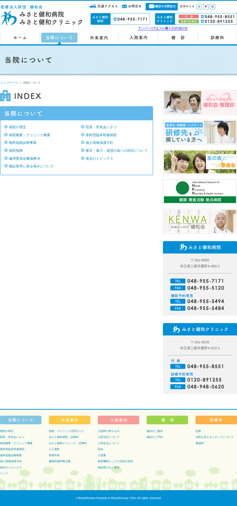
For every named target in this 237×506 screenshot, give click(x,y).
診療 (198, 431)
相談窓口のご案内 (108, 467)
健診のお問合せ (162, 6)
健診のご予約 (155, 436)
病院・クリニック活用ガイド (66, 431)
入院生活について (108, 443)
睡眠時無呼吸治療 (60, 461)
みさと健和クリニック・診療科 (68, 443)
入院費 (102, 455)
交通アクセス (103, 6)
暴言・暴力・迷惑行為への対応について (117, 150)
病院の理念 (17, 127)
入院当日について (108, 436)
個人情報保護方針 (99, 143)
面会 (100, 449)
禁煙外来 (54, 455)
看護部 (200, 443)
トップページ (9, 82)
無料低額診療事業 (23, 143)
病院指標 (16, 150)
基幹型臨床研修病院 (101, 135)
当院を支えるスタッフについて (215, 436)
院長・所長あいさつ (101, 127)
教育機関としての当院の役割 (115, 461)
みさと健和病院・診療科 (64, 436)
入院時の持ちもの (108, 431)
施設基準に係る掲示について (31, 166)
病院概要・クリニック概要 (29, 135)
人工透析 (54, 449)
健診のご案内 (155, 431)
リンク (4, 473)
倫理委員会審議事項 (24, 158)
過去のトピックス (99, 158)
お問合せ (132, 6)
